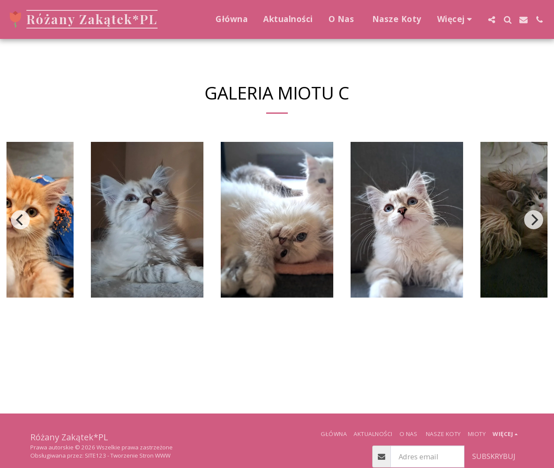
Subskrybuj (493, 456)
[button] (491, 19)
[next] (533, 219)
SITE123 (95, 455)
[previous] (20, 219)
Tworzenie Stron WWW (140, 455)
